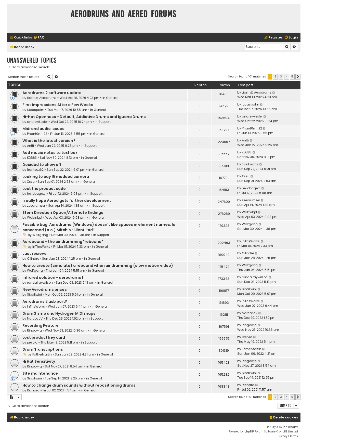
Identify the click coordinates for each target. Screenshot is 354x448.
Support (104, 122)
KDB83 (32, 157)
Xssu (31, 181)
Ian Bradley (290, 427)
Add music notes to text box (49, 152)
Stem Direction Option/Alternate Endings (62, 212)
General (112, 98)
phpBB (248, 431)
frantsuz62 (35, 169)
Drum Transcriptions (42, 349)
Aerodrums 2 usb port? (44, 301)
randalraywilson (40, 282)
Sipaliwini (34, 294)
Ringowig (34, 330)
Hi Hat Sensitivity (38, 361)
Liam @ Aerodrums (42, 98)
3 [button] (281, 76)
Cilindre (33, 258)
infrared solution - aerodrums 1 (52, 277)
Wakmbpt (34, 217)
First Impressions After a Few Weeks (57, 104)
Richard (33, 390)
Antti (30, 145)
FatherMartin (42, 354)
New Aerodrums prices (44, 289)
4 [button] (286, 76)
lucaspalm (35, 110)
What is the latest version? (48, 140)
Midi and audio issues (43, 128)
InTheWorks (41, 246)
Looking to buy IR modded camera (55, 176)
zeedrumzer (36, 205)
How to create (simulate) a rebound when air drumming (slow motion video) (97, 265)
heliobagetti (36, 193)
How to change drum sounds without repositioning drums (79, 385)
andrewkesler (37, 122)
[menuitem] (38, 37)
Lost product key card (43, 337)
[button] (297, 77)
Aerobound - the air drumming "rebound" (62, 241)
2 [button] (275, 76)
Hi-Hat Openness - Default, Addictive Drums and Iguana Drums (84, 116)
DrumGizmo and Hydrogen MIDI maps (59, 313)
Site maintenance (40, 373)
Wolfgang (40, 235)
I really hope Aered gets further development (66, 200)
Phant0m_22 (37, 133)
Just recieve (34, 253)
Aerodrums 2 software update (52, 92)
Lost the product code (44, 188)
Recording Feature (40, 325)
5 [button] (292, 76)
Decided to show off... (43, 164)
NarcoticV (35, 318)
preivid (32, 342)
